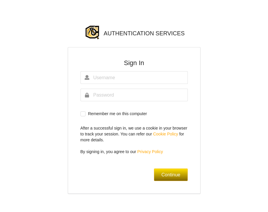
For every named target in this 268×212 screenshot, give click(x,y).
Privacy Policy (150, 151)
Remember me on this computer (117, 113)
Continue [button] (170, 174)
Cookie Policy (166, 134)
